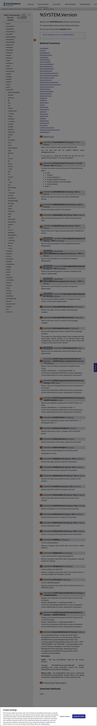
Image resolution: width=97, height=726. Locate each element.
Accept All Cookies (78, 718)
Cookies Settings (65, 718)
